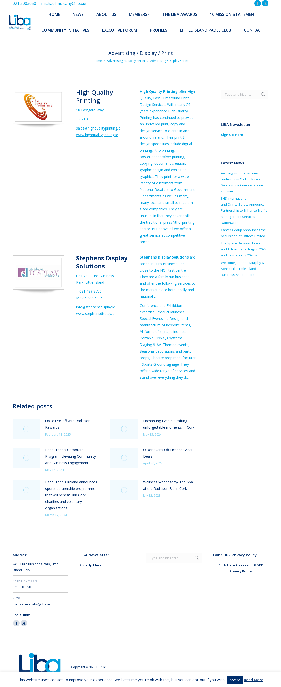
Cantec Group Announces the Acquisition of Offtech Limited (243, 233)
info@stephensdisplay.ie (95, 307)
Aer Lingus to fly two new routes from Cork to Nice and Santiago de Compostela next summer (243, 182)
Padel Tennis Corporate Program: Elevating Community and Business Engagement (70, 456)
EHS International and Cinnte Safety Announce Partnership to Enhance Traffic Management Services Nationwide (244, 210)
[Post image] (26, 429)
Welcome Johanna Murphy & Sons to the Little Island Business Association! (242, 268)
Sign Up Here (232, 134)
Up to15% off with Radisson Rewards (67, 424)
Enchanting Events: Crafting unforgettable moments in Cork (168, 424)
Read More (253, 679)
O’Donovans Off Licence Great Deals (168, 453)
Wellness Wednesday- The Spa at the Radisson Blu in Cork (168, 485)
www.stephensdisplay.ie (95, 313)
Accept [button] (235, 680)
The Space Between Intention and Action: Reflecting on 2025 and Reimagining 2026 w (243, 249)
